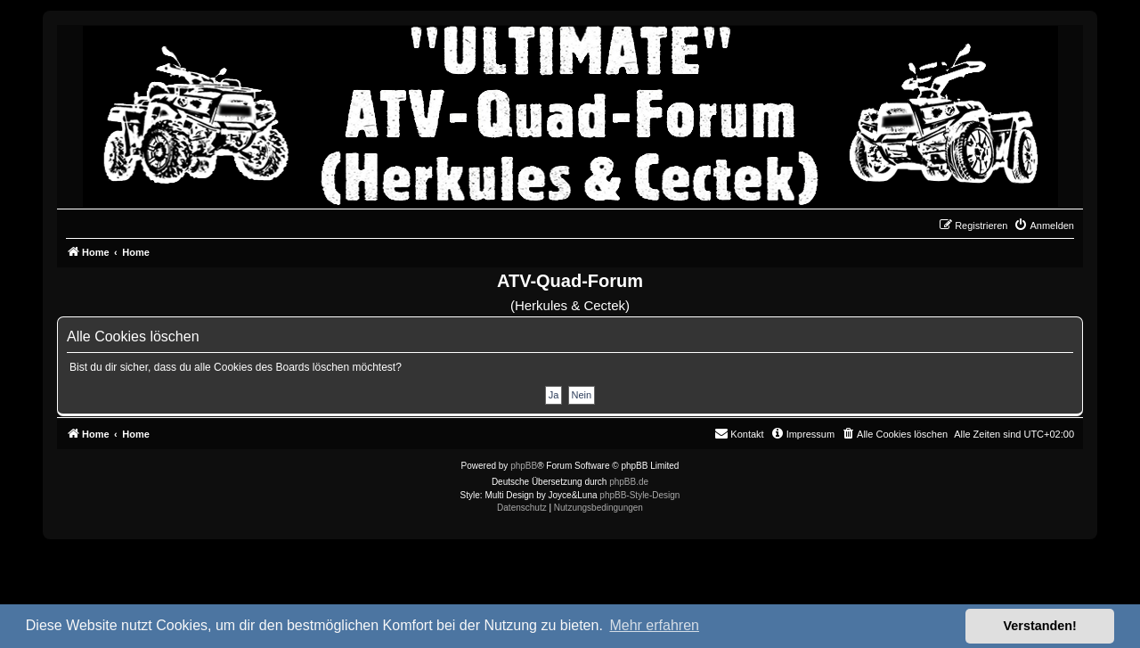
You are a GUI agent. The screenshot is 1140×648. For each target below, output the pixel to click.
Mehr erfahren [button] (654, 625)
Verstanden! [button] (1040, 626)
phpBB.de (628, 482)
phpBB (523, 466)
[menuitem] (1044, 225)
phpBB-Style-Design (639, 495)
